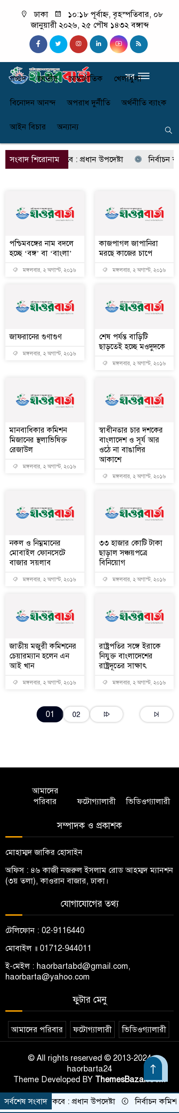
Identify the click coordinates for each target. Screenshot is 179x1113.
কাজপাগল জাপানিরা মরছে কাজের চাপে (128, 248)
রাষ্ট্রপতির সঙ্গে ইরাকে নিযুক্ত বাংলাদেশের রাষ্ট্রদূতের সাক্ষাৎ (130, 656)
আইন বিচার (28, 127)
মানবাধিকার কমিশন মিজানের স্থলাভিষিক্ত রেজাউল (38, 439)
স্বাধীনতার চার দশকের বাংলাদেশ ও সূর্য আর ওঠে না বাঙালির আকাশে (131, 444)
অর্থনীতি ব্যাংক (144, 103)
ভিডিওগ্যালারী (148, 801)
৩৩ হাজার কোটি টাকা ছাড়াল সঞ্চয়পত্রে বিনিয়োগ (130, 552)
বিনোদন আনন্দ (33, 103)
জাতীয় (47, 78)
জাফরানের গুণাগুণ (35, 337)
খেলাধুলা (128, 78)
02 (76, 714)
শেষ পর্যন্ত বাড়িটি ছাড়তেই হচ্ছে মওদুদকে (132, 341)
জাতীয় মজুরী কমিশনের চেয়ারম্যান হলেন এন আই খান (42, 656)
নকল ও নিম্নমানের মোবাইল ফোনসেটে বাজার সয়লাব (37, 552)
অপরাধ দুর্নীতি (88, 103)
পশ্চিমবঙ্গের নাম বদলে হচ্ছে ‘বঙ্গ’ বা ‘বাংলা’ (41, 248)
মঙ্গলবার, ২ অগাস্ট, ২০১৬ (44, 270)
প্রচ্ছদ (18, 78)
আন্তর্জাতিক (86, 78)
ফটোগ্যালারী (96, 801)
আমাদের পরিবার (45, 796)
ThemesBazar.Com (130, 1079)
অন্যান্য (68, 127)
